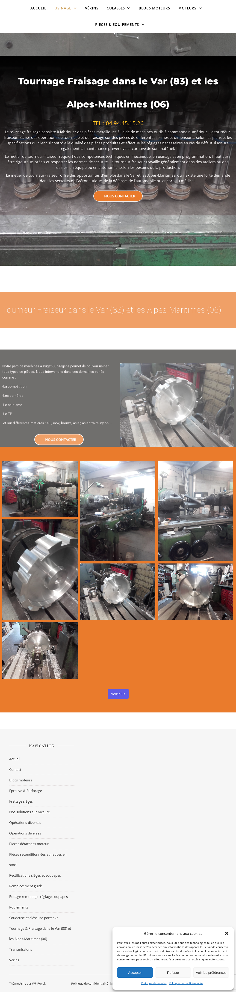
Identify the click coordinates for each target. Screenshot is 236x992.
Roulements (18, 907)
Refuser (173, 972)
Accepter (135, 972)
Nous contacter (119, 196)
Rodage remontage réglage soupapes (38, 896)
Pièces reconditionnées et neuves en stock (38, 859)
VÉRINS (91, 8)
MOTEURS (187, 8)
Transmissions (20, 949)
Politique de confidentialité (186, 983)
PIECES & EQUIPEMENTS (117, 24)
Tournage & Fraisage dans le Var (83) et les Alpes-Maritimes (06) (40, 933)
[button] (226, 933)
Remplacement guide (26, 886)
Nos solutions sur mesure (29, 812)
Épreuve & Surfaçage (25, 790)
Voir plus (118, 693)
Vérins (14, 960)
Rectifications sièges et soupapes (35, 875)
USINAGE (63, 8)
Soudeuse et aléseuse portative (33, 917)
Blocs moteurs (154, 8)
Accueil (38, 8)
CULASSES (116, 8)
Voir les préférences (211, 972)
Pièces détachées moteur (29, 843)
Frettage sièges (21, 801)
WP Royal (38, 983)
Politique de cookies (154, 983)
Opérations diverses (25, 822)
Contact (15, 769)
